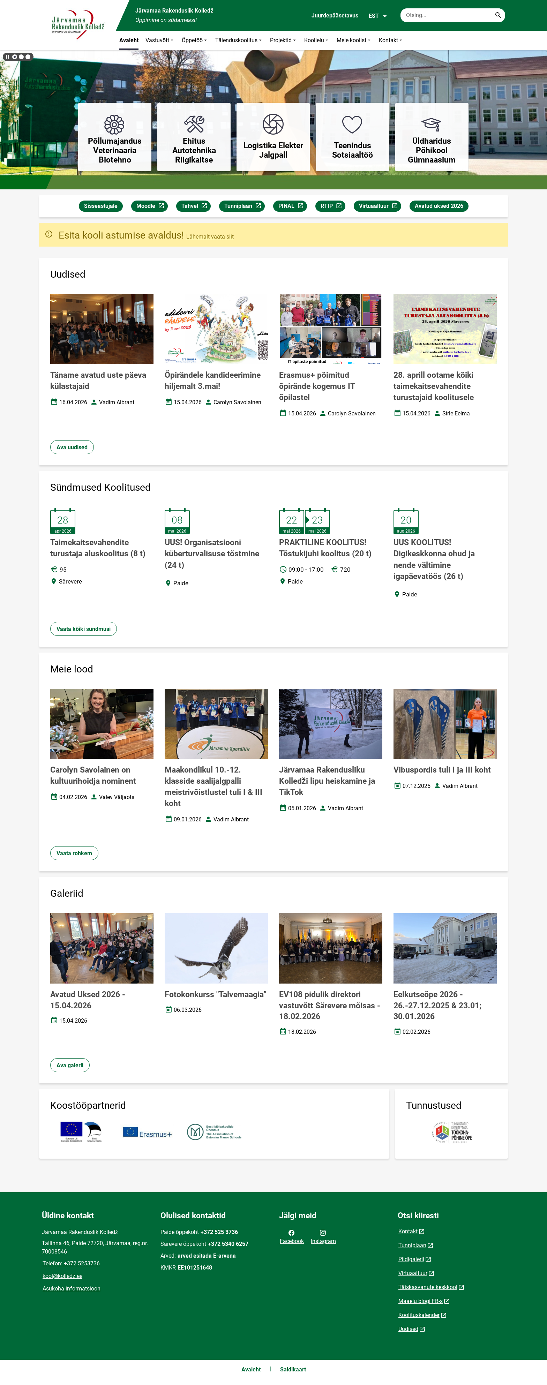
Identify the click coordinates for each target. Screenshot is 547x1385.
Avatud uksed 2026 (439, 206)
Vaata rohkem (74, 853)
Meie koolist (354, 40)
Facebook (292, 1236)
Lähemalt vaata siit (210, 236)
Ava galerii (70, 1065)
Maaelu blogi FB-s (420, 1301)
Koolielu (317, 40)
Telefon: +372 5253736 (71, 1263)
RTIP (332, 207)
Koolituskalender (419, 1315)
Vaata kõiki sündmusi (84, 629)
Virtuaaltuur (380, 207)
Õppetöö (195, 40)
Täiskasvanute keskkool (427, 1287)
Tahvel (196, 207)
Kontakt (391, 40)
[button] (14, 56)
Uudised (408, 1329)
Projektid (283, 40)
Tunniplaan (244, 207)
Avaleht (128, 40)
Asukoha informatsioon (71, 1288)
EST (378, 16)
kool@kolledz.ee (62, 1276)
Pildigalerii (411, 1259)
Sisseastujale (101, 206)
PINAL (292, 207)
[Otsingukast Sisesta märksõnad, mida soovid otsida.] (452, 15)
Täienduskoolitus (239, 40)
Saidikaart (293, 1369)
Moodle (152, 207)
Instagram (323, 1236)
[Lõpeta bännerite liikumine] (7, 57)
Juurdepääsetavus (335, 15)
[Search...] (498, 15)
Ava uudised (72, 447)
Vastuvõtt (160, 40)
